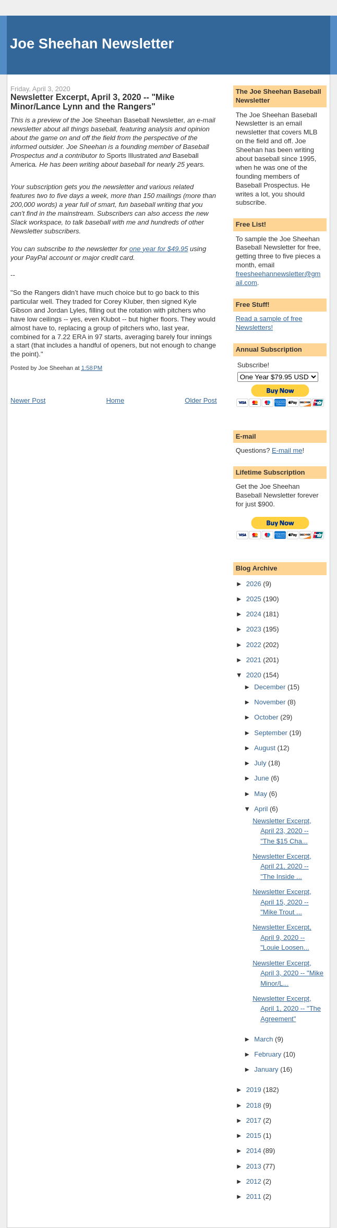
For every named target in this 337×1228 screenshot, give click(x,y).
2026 (254, 584)
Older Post (200, 400)
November (270, 702)
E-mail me (287, 450)
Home (115, 400)
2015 (254, 1135)
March (264, 1039)
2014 (254, 1151)
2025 (254, 599)
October (267, 717)
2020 (254, 675)
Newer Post (27, 400)
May (261, 794)
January (267, 1069)
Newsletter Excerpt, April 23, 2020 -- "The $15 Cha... (281, 831)
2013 (254, 1166)
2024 (254, 614)
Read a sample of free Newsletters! (269, 323)
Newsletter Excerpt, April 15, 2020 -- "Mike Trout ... (281, 902)
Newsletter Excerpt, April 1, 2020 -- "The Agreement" (286, 1009)
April (262, 809)
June (262, 778)
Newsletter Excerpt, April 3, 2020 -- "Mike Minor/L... (287, 973)
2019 (254, 1090)
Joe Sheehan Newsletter (92, 43)
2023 (254, 629)
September (271, 733)
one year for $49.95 (158, 249)
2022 (254, 645)
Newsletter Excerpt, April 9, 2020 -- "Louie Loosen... (281, 937)
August (265, 748)
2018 (254, 1105)
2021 (254, 660)
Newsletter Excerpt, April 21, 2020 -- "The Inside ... (281, 866)
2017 (254, 1120)
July (261, 763)
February (268, 1054)
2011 (254, 1196)
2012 (254, 1181)
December (270, 687)
